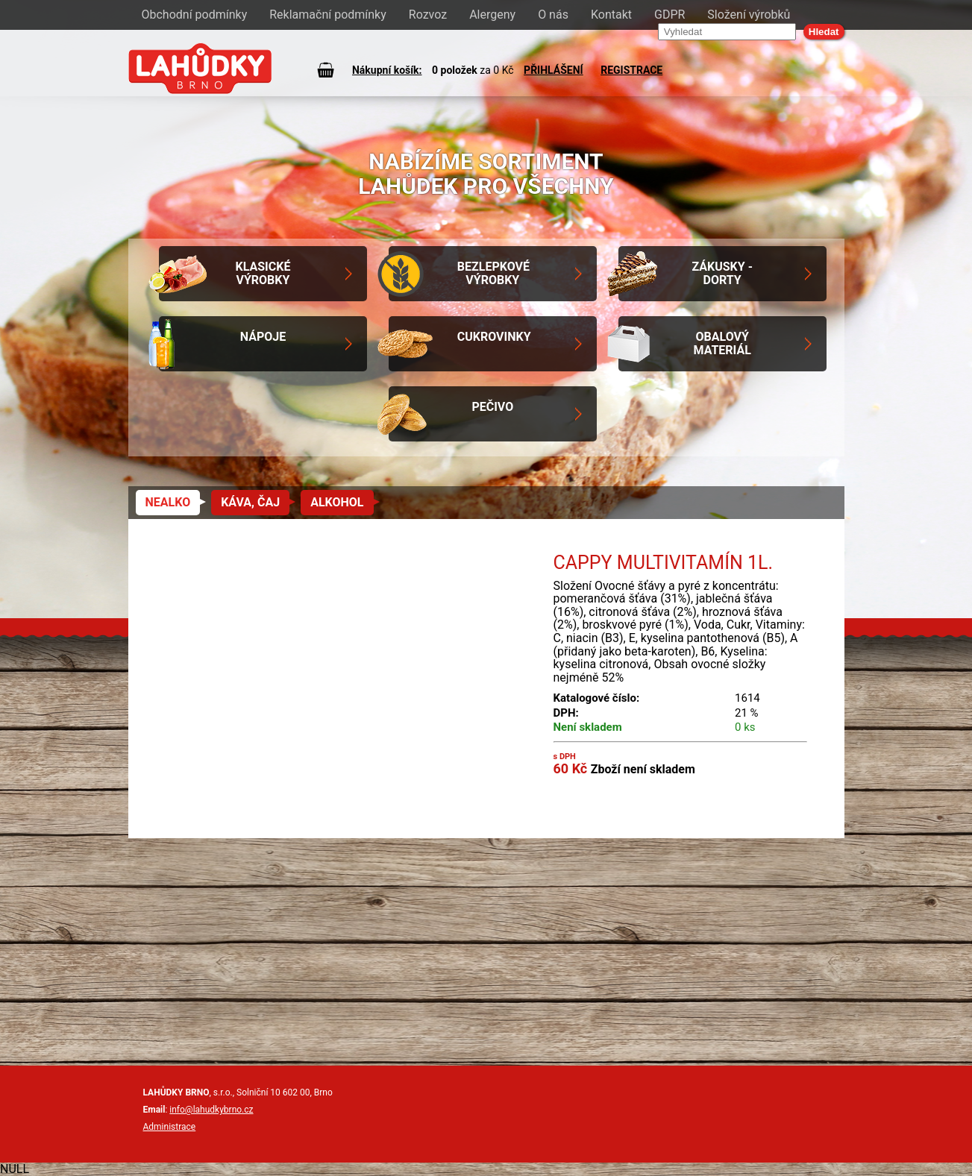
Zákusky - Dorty (722, 273)
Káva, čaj (250, 502)
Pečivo (492, 407)
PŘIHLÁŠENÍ (553, 70)
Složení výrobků (748, 14)
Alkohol (336, 502)
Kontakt (611, 14)
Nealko (168, 502)
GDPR (669, 14)
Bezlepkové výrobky (493, 273)
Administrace (169, 1127)
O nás (553, 14)
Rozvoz (428, 14)
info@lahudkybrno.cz (211, 1109)
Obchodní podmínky (195, 14)
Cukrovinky (494, 337)
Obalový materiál (722, 343)
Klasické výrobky (262, 273)
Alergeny (492, 14)
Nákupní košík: (387, 70)
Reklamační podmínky (327, 14)
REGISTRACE (631, 70)
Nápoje (263, 337)
